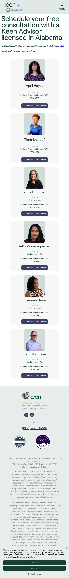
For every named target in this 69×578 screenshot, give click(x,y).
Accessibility (49, 471)
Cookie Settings (34, 574)
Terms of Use (20, 471)
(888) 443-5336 (34, 428)
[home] (12, 7)
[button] (61, 7)
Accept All (34, 563)
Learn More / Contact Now (34, 105)
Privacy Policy (35, 471)
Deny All (34, 568)
